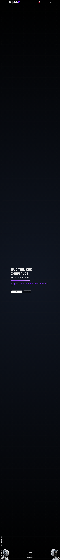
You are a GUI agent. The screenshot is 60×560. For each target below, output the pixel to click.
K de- (14, 2)
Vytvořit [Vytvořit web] (17, 291)
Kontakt (27, 291)
